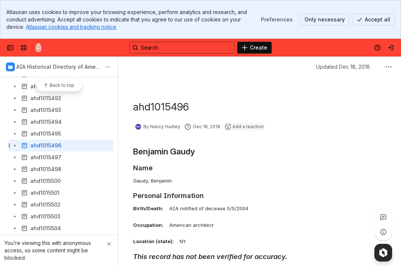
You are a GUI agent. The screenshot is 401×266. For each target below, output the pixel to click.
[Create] (254, 48)
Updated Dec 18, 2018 (343, 67)
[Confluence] (38, 48)
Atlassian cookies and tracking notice (71, 27)
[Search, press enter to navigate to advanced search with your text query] (181, 48)
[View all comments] (383, 217)
